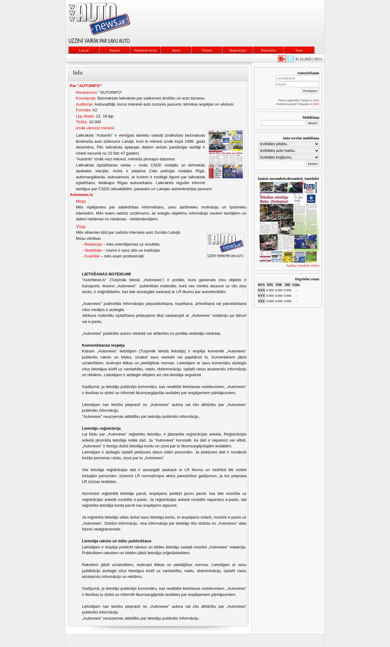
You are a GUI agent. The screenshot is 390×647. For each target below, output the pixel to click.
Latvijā (83, 50)
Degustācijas (237, 50)
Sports (176, 50)
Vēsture (207, 50)
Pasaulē (114, 50)
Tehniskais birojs (145, 50)
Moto (299, 50)
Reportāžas (268, 50)
